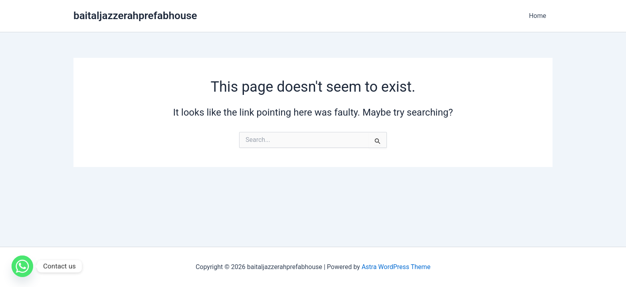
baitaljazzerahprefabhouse (135, 16)
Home (537, 16)
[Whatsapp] (22, 266)
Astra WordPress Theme (396, 267)
